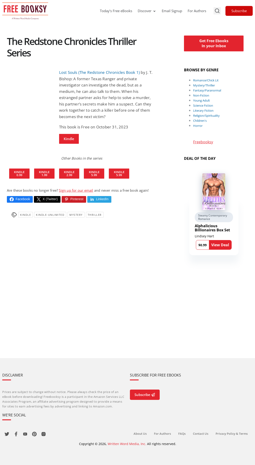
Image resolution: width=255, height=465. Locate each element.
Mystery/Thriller (204, 85)
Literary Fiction (203, 110)
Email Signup (172, 10)
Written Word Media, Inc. (127, 444)
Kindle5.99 (94, 173)
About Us (140, 434)
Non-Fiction (201, 95)
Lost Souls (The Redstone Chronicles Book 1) (99, 72)
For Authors (197, 10)
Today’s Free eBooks (116, 10)
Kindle (69, 138)
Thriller (95, 214)
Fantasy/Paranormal (207, 90)
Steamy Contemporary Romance (212, 217)
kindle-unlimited (50, 214)
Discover (147, 10)
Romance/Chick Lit (206, 80)
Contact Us (200, 434)
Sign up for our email (76, 190)
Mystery (76, 214)
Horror (198, 126)
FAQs (182, 434)
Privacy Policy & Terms (232, 434)
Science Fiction (203, 105)
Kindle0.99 (19, 173)
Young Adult (201, 100)
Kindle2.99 (69, 173)
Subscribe (239, 10)
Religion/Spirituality (206, 115)
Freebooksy (203, 141)
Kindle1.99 (44, 173)
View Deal (220, 244)
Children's (200, 121)
